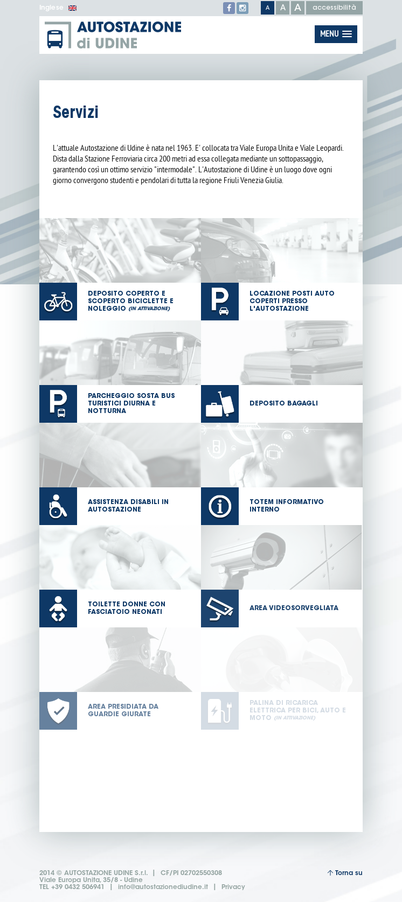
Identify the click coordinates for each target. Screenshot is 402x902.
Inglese (58, 8)
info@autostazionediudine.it (163, 887)
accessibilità (334, 8)
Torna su (345, 873)
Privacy (233, 887)
